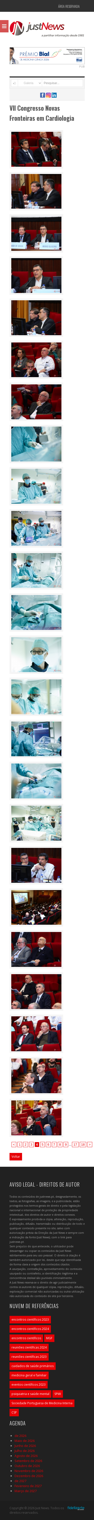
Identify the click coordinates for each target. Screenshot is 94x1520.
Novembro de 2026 (29, 1471)
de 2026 (20, 1435)
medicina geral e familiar (29, 1375)
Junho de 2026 (25, 1445)
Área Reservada (69, 6)
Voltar (16, 1156)
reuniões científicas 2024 (29, 1347)
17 (75, 1144)
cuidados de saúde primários (33, 1366)
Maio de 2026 (25, 1440)
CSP (14, 1412)
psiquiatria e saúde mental (30, 1394)
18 (83, 1144)
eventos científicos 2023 (29, 1384)
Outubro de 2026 (27, 1466)
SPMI (57, 1394)
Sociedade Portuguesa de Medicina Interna (42, 1403)
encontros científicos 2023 (30, 1319)
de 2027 (20, 1481)
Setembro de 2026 (28, 1460)
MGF (49, 1338)
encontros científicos (26, 1338)
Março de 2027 (26, 1491)
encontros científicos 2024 (30, 1329)
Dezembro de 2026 (29, 1476)
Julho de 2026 (25, 1450)
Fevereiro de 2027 (28, 1486)
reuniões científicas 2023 (29, 1357)
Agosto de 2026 (26, 1455)
